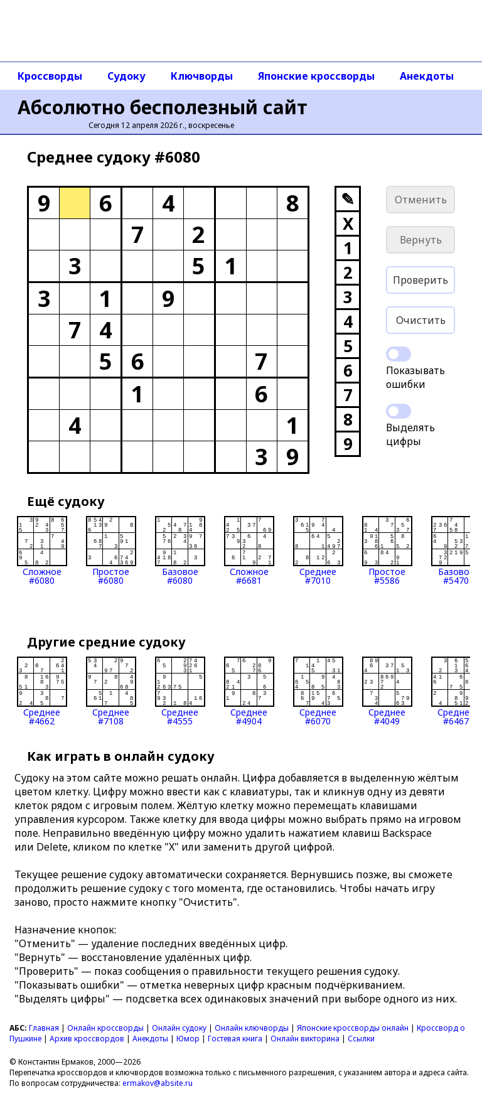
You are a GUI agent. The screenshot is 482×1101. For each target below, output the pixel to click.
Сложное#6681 (249, 550)
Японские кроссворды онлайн (353, 1028)
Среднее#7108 (111, 691)
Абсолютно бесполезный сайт (163, 107)
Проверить (420, 280)
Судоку (126, 76)
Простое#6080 (111, 550)
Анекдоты (427, 76)
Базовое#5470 (456, 550)
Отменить (421, 200)
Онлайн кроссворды (105, 1028)
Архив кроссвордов (87, 1038)
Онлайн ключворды (252, 1028)
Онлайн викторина (305, 1038)
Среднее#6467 (456, 691)
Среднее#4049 (387, 691)
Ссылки (361, 1038)
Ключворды (202, 76)
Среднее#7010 (318, 550)
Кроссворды (50, 76)
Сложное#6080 (42, 550)
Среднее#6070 (318, 691)
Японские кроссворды (316, 76)
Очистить (421, 320)
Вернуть (421, 240)
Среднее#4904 (249, 691)
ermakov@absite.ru (157, 1083)
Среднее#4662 (42, 691)
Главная (44, 1028)
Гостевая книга (235, 1038)
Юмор (188, 1038)
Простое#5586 (387, 550)
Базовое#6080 (180, 550)
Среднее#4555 (180, 691)
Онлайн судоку (179, 1028)
